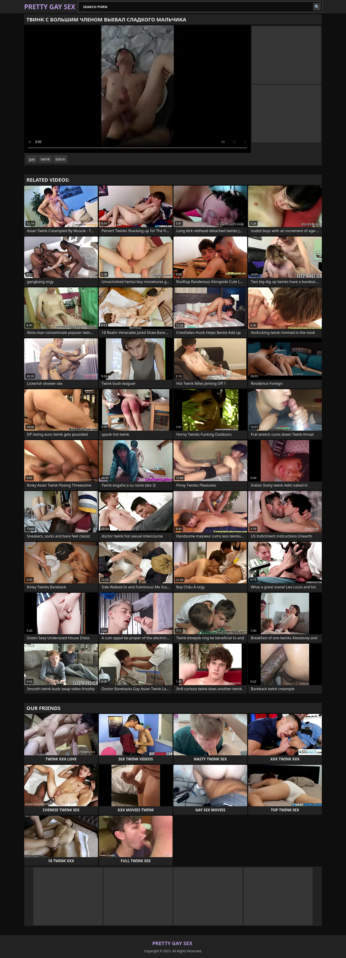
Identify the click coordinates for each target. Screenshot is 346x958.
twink (45, 159)
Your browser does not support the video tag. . (137, 89)
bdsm (60, 159)
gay (32, 159)
